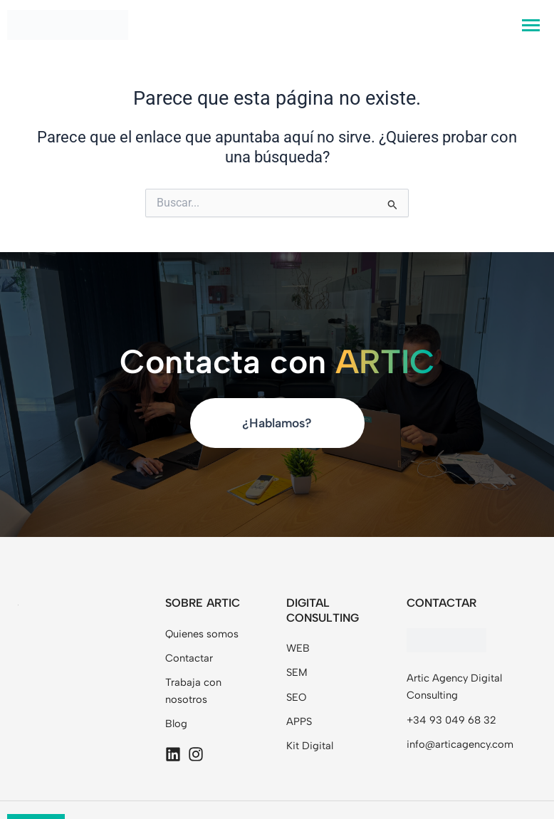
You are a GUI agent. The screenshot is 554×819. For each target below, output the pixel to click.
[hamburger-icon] (531, 25)
